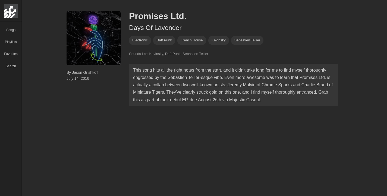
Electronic (140, 40)
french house (192, 40)
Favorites (10, 54)
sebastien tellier (247, 40)
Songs (10, 30)
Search (11, 66)
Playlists (11, 42)
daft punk (164, 40)
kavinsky (219, 40)
